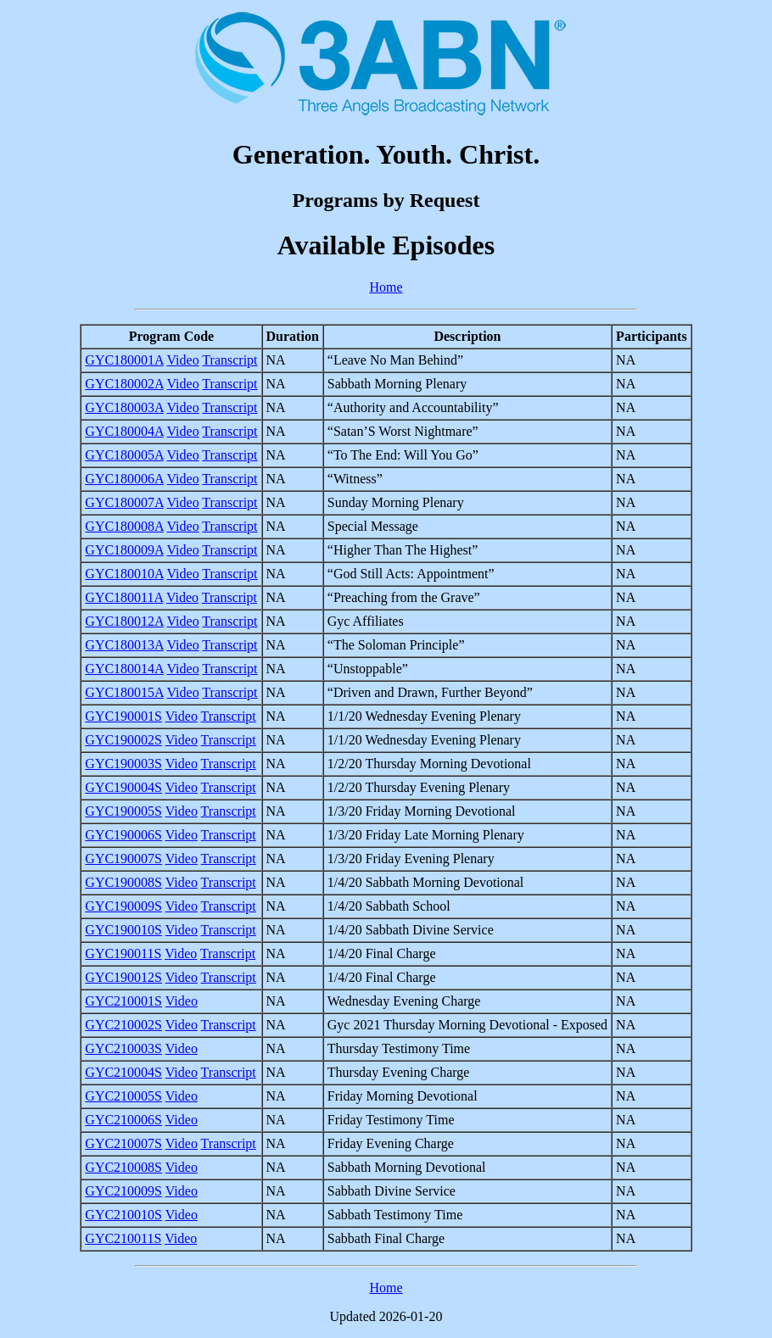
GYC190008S (123, 882)
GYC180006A (124, 478)
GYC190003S (123, 763)
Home (385, 287)
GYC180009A (124, 550)
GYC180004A (124, 431)
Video (183, 360)
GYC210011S (123, 1238)
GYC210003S (123, 1048)
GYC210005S (123, 1096)
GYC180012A (124, 621)
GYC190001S (123, 716)
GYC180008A (124, 526)
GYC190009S (123, 906)
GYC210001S (123, 1001)
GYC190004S (123, 787)
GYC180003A (124, 407)
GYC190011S (123, 953)
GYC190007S (123, 858)
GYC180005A (124, 455)
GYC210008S (123, 1167)
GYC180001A (124, 360)
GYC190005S (123, 811)
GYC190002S (123, 740)
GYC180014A (124, 668)
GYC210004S (123, 1072)
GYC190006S (123, 835)
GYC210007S (123, 1143)
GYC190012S (123, 977)
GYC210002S (123, 1024)
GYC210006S (123, 1119)
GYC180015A (124, 692)
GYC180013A (124, 645)
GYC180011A (124, 597)
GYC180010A (124, 573)
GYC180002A (124, 383)
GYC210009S (123, 1191)
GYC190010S (123, 930)
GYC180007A (124, 502)
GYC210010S (123, 1214)
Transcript (229, 360)
